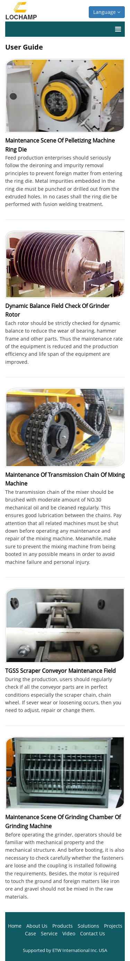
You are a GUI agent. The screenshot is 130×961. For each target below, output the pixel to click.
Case (30, 933)
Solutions (88, 926)
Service (49, 933)
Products (62, 926)
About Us (36, 926)
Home (14, 926)
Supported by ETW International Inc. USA (65, 950)
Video (68, 933)
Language (106, 12)
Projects (113, 926)
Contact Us (92, 933)
